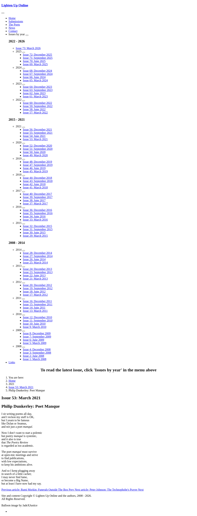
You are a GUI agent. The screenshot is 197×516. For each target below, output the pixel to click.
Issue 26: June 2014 (34, 259)
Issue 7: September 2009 (37, 336)
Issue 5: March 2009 (34, 343)
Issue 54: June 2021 (34, 135)
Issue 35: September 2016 (38, 213)
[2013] (23, 266)
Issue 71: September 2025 (38, 57)
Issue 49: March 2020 (35, 155)
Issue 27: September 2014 (38, 256)
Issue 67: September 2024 (38, 73)
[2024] (23, 68)
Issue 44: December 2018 (37, 177)
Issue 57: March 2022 (35, 112)
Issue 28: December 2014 (37, 252)
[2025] (23, 52)
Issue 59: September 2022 (38, 106)
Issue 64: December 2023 (37, 86)
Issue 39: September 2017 (38, 197)
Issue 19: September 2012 (38, 288)
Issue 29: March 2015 (35, 235)
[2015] (23, 223)
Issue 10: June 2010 (34, 323)
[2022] (23, 100)
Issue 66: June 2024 (34, 77)
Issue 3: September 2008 (37, 352)
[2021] (23, 127)
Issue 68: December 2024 (37, 70)
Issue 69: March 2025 (35, 64)
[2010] (23, 315)
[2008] (23, 347)
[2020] (23, 143)
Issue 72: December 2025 (37, 54)
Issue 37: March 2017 (35, 203)
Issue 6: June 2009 (33, 339)
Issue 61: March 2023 (35, 96)
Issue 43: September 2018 (38, 181)
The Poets (14, 24)
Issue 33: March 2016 (35, 219)
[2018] (23, 175)
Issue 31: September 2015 (38, 229)
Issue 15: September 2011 (37, 304)
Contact (13, 31)
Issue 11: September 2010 (37, 320)
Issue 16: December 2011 (37, 301)
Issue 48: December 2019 (37, 161)
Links (12, 362)
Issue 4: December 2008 (37, 349)
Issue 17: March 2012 (35, 294)
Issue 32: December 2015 (37, 226)
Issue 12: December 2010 (37, 317)
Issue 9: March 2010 (34, 326)
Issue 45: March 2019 (35, 171)
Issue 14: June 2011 (34, 307)
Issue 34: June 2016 (34, 216)
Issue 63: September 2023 (38, 90)
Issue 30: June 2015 (34, 232)
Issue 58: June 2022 (34, 109)
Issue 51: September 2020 (38, 148)
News (12, 27)
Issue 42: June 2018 (34, 184)
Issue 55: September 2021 (38, 132)
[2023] (23, 84)
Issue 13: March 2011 (35, 310)
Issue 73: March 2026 (28, 48)
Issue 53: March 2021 (35, 139)
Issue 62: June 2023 (34, 93)
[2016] (23, 207)
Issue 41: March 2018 (35, 187)
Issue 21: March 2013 (35, 278)
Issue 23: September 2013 (38, 272)
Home (12, 18)
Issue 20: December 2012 (37, 285)
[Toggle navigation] (2, 13)
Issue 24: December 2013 (37, 269)
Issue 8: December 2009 (37, 333)
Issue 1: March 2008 (34, 359)
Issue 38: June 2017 (34, 200)
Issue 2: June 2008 (33, 355)
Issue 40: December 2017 (37, 193)
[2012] (23, 282)
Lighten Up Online (14, 5)
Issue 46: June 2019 (34, 168)
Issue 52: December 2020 (37, 145)
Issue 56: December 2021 (37, 129)
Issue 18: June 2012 (34, 291)
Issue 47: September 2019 (38, 164)
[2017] (23, 191)
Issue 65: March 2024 (35, 80)
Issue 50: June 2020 (34, 152)
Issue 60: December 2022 (37, 102)
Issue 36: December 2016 (37, 210)
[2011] (23, 298)
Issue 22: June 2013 (34, 275)
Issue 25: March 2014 (35, 262)
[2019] (23, 159)
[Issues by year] (27, 35)
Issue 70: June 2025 (34, 61)
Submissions (16, 21)
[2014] (23, 250)
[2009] (23, 331)
